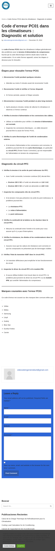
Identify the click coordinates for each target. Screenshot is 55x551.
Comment (8, 435)
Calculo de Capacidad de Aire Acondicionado (18, 529)
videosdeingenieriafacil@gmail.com (15, 40)
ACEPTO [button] (21, 546)
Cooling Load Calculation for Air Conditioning (18, 525)
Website (7, 426)
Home (4, 19)
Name (6, 408)
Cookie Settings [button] (9, 546)
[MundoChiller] (6, 6)
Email (6, 417)
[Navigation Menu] (50, 6)
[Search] (25, 506)
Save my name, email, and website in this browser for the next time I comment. (26, 466)
